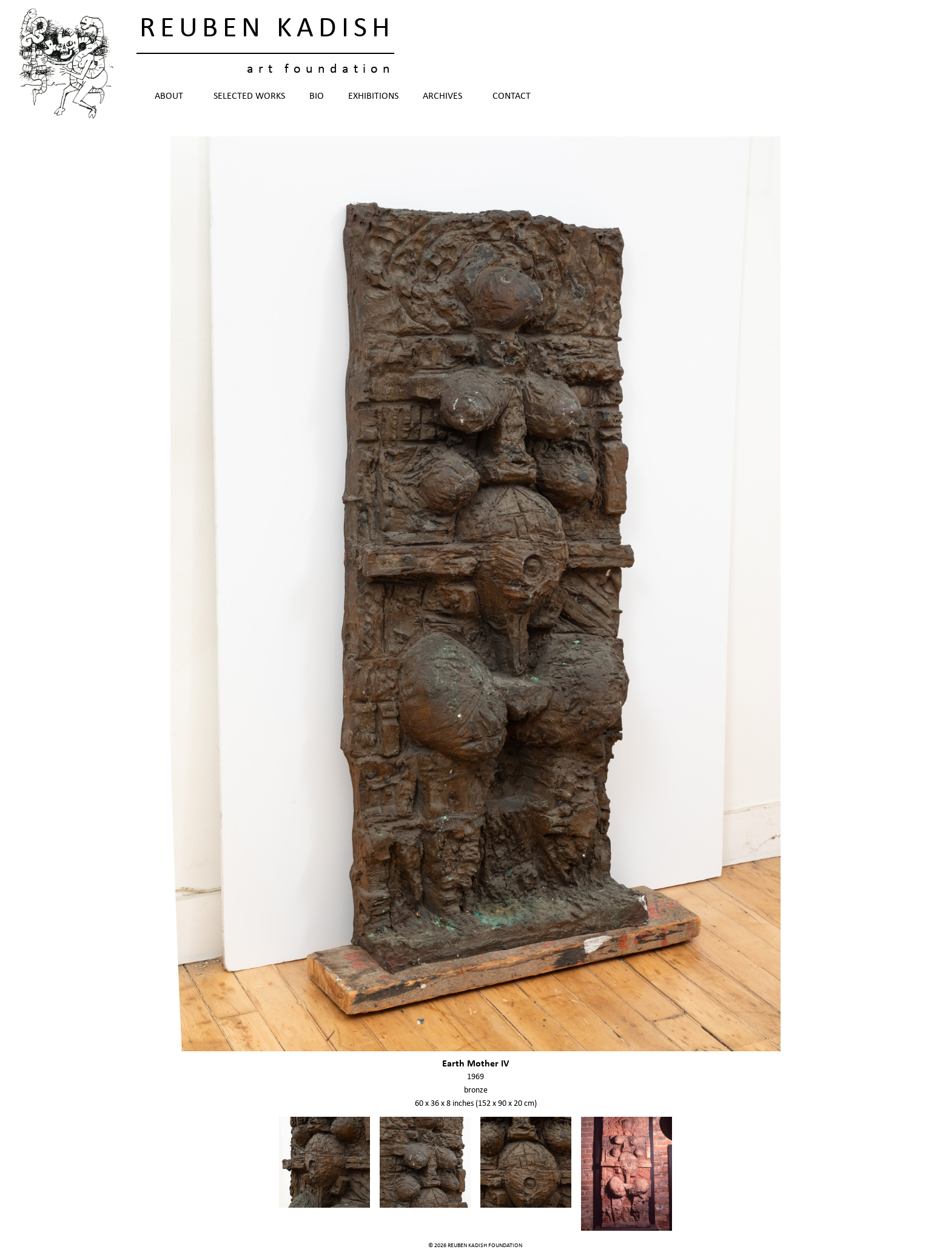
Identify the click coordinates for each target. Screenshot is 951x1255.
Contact (511, 96)
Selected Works (249, 96)
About (172, 96)
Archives (445, 96)
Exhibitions (373, 96)
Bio (316, 96)
